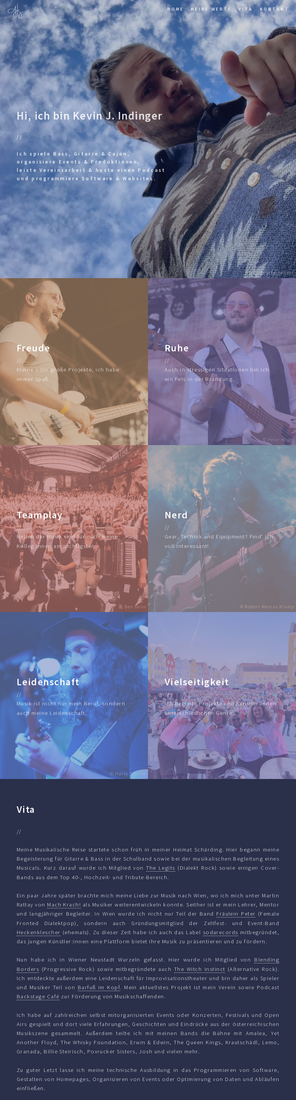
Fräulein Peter (235, 913)
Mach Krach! (64, 904)
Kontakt (275, 9)
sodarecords (220, 932)
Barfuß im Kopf (99, 987)
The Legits (160, 867)
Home (175, 9)
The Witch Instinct (199, 969)
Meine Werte (211, 9)
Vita (245, 9)
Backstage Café (38, 996)
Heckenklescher (39, 932)
